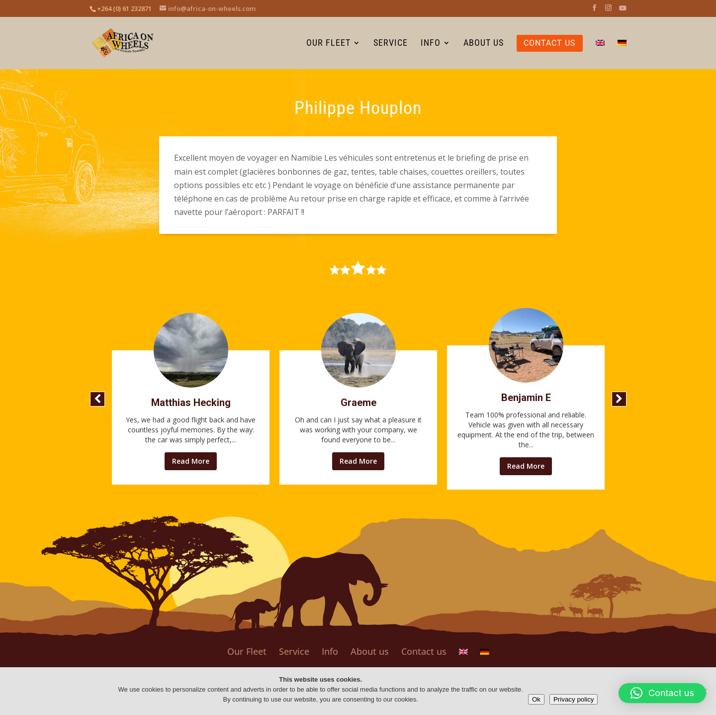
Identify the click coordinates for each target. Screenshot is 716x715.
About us (370, 651)
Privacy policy (573, 699)
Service (294, 651)
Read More (190, 461)
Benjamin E (526, 398)
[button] (97, 399)
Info (330, 651)
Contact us (424, 651)
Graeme (358, 403)
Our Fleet (247, 651)
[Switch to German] (622, 54)
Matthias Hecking (191, 403)
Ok (536, 699)
